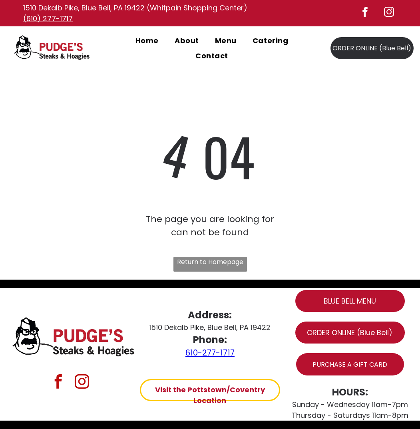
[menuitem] (147, 40)
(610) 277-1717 (48, 19)
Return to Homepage (210, 261)
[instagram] (389, 13)
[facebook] (365, 13)
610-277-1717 (210, 352)
